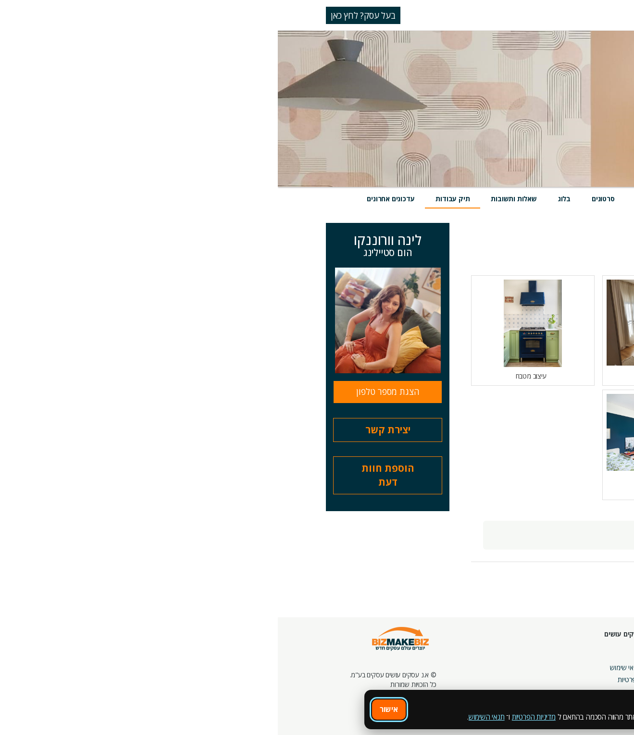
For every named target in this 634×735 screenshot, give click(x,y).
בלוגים (477, 657)
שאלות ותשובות (236, 198)
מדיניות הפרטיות (256, 717)
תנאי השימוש (209, 717)
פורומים (475, 669)
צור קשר (435, 681)
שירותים (503, 198)
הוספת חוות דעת (110, 475)
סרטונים (325, 198)
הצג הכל (540, 254)
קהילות (476, 681)
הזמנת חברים (603, 669)
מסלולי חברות (534, 645)
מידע (542, 198)
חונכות (438, 645)
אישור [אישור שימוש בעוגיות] (111, 709)
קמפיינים (541, 657)
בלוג (286, 198)
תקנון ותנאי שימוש (355, 667)
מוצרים (460, 198)
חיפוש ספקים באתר (594, 645)
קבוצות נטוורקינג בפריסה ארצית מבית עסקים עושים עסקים (518, 679)
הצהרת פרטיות (359, 679)
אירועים (418, 198)
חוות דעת (371, 198)
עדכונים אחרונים (113, 198)
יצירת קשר (110, 429)
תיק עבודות (175, 198)
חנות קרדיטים (602, 657)
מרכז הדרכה (431, 657)
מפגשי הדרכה (428, 669)
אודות (372, 655)
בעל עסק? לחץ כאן (85, 15)
